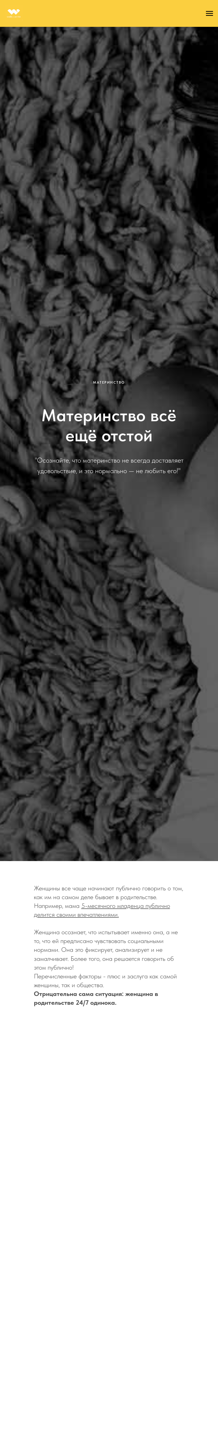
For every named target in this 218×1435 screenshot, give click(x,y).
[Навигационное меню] (209, 13)
